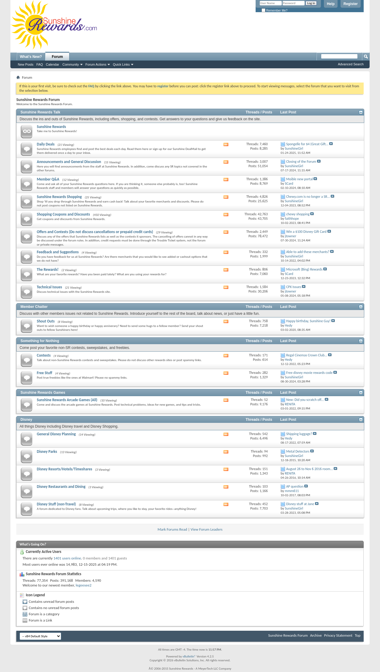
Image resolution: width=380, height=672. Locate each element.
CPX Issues (293, 287)
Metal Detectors (297, 451)
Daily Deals (46, 144)
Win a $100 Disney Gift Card (306, 232)
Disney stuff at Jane (300, 504)
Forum (57, 57)
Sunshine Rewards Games (42, 392)
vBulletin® (189, 656)
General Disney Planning (56, 434)
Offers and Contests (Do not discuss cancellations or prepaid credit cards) (95, 232)
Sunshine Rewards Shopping (59, 197)
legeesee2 (83, 585)
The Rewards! (47, 269)
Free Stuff (44, 373)
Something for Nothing (39, 341)
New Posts (26, 64)
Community (70, 64)
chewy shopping (298, 214)
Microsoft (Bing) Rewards (304, 269)
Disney (26, 420)
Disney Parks (47, 451)
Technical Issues (49, 287)
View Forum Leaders (206, 529)
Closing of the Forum (301, 161)
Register (350, 4)
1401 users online (67, 558)
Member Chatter (34, 307)
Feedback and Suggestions (58, 252)
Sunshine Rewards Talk (40, 112)
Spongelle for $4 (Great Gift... (307, 144)
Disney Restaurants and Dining (61, 486)
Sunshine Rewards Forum (288, 635)
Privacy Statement (338, 635)
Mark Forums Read (172, 529)
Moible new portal (299, 179)
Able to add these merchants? (308, 252)
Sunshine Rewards (51, 126)
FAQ (40, 64)
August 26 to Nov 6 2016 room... (309, 469)
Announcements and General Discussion (69, 161)
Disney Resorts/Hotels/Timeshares (64, 469)
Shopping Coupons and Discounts (63, 214)
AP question (294, 486)
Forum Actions (96, 64)
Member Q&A (48, 179)
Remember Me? (274, 10)
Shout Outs (46, 321)
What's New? (31, 57)
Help (331, 4)
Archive (316, 635)
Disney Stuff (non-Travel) (56, 504)
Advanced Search (351, 64)
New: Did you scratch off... (305, 400)
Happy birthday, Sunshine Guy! (308, 321)
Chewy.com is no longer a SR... (308, 197)
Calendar (52, 64)
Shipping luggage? (299, 434)
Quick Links (121, 64)
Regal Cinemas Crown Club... (306, 355)
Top (357, 635)
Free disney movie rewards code (309, 373)
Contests (43, 355)
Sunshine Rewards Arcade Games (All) (67, 400)
